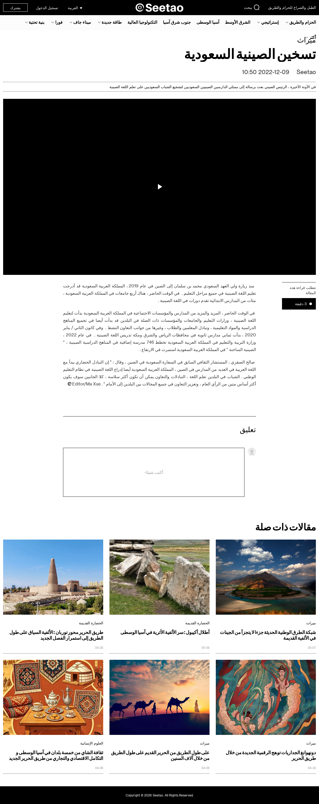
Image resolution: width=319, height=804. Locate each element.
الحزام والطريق (302, 22)
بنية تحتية (36, 22)
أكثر (312, 37)
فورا (59, 22)
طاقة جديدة (112, 22)
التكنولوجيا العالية (142, 22)
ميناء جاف (82, 22)
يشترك (15, 7)
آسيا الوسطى (208, 22)
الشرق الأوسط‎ (237, 22)
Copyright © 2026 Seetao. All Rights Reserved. (160, 795)
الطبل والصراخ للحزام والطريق (292, 7)
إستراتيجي (270, 22)
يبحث (252, 7)
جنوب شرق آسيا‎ (177, 22)
